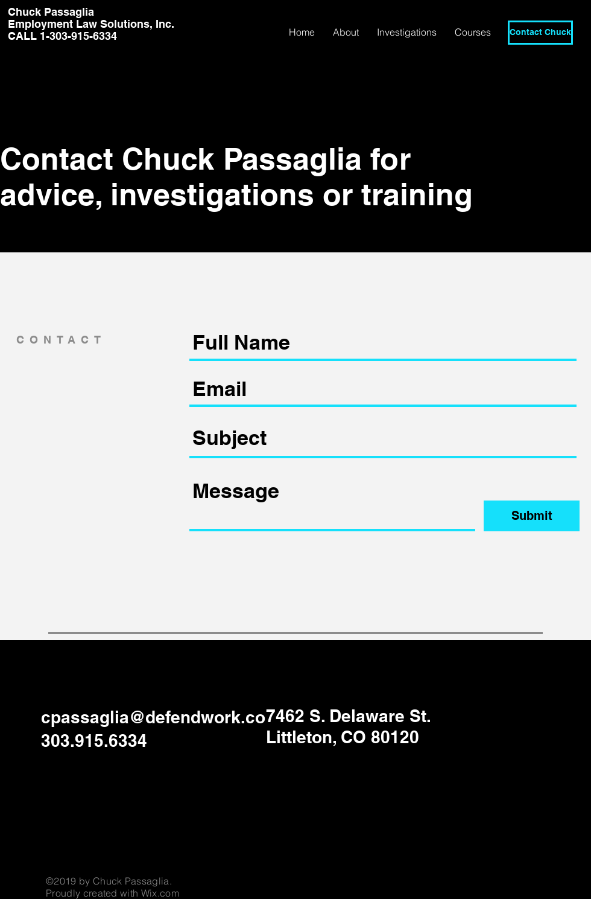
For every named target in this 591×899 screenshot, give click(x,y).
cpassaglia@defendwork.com (160, 717)
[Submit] (532, 516)
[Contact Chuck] (540, 33)
